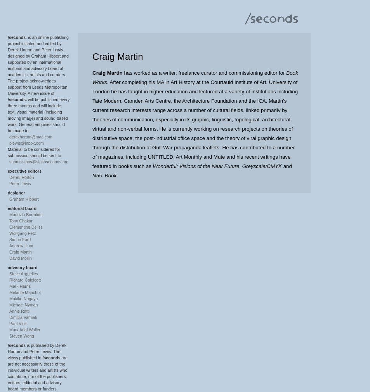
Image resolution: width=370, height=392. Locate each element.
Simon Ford (20, 239)
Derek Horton (21, 177)
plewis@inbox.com (26, 143)
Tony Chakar (21, 221)
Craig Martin (20, 252)
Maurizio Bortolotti (25, 214)
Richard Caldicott (25, 280)
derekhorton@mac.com (30, 137)
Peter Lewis (20, 183)
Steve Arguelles (23, 273)
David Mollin (20, 258)
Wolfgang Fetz (22, 233)
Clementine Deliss (26, 227)
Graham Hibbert (24, 199)
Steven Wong (21, 336)
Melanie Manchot (25, 292)
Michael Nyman (23, 305)
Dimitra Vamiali (23, 317)
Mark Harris (20, 286)
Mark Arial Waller (24, 329)
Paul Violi (17, 323)
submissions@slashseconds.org (38, 161)
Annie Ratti (19, 311)
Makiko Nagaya (23, 298)
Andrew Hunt (21, 245)
